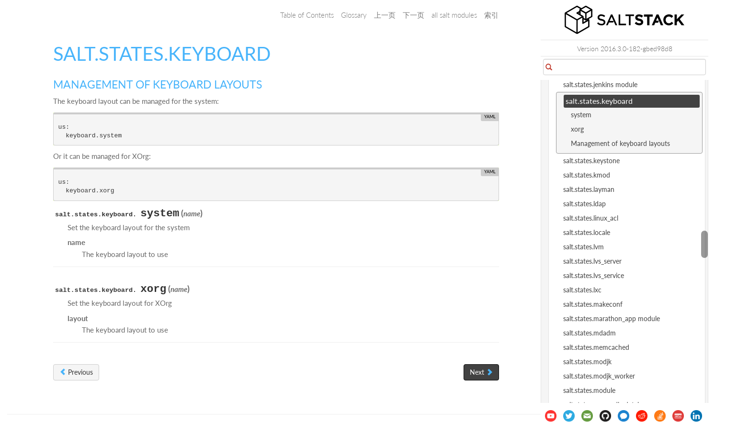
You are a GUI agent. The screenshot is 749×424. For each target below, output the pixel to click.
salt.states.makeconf (593, 304)
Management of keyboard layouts (620, 143)
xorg (577, 129)
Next (481, 372)
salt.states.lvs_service (593, 275)
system (581, 115)
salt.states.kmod (586, 175)
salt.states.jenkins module (600, 84)
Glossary (354, 15)
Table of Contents (307, 15)
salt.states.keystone (591, 160)
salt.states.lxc (582, 290)
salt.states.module (589, 390)
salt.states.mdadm (589, 333)
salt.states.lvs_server (592, 261)
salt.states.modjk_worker (599, 376)
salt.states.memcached (596, 347)
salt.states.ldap (584, 204)
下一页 (413, 15)
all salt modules (454, 15)
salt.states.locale (586, 232)
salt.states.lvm (583, 247)
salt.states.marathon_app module (611, 318)
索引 (491, 15)
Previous (76, 372)
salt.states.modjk (587, 361)
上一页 (385, 15)
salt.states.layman (588, 189)
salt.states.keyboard (599, 100)
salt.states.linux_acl (590, 218)
